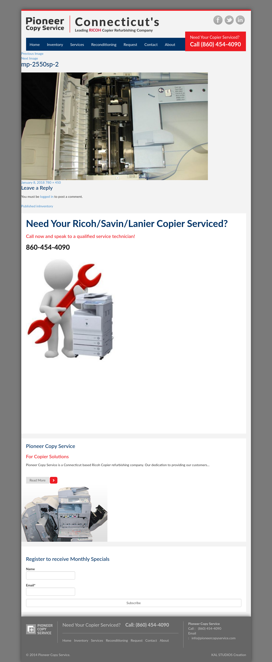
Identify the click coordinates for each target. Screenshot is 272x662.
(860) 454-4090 (152, 625)
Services (77, 44)
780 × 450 (53, 182)
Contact (150, 44)
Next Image (29, 58)
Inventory (55, 44)
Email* (50, 589)
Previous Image (32, 53)
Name (50, 573)
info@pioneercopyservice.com (214, 638)
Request (130, 44)
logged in (47, 196)
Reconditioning (103, 44)
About (170, 44)
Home (35, 44)
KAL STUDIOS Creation (228, 655)
